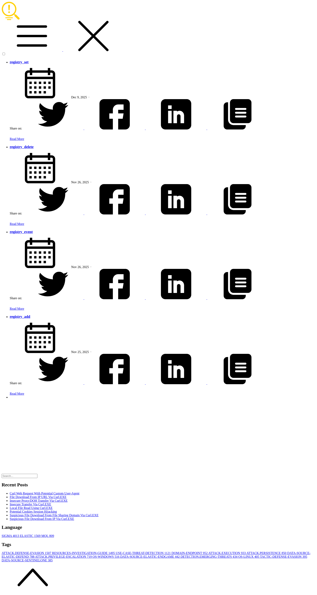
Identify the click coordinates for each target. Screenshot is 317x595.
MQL (47, 536)
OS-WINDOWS (106, 556)
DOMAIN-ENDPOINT (189, 553)
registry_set (19, 62)
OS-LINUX (249, 556)
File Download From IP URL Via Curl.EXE (38, 497)
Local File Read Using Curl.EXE (31, 508)
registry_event (21, 232)
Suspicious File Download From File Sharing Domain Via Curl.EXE (54, 515)
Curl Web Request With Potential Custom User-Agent (44, 493)
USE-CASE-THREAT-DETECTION (143, 553)
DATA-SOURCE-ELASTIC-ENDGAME (150, 556)
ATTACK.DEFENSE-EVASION (27, 553)
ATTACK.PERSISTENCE (266, 553)
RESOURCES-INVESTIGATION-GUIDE (84, 553)
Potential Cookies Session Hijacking (33, 511)
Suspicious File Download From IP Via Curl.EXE (42, 519)
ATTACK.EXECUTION (227, 553)
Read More (17, 139)
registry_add (20, 316)
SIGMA (11, 536)
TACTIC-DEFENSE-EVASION (283, 556)
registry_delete (22, 147)
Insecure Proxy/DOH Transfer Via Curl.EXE (39, 500)
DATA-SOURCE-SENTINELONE (27, 560)
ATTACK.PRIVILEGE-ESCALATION (63, 556)
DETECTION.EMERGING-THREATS (209, 556)
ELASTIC (30, 536)
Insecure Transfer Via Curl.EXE (30, 504)
